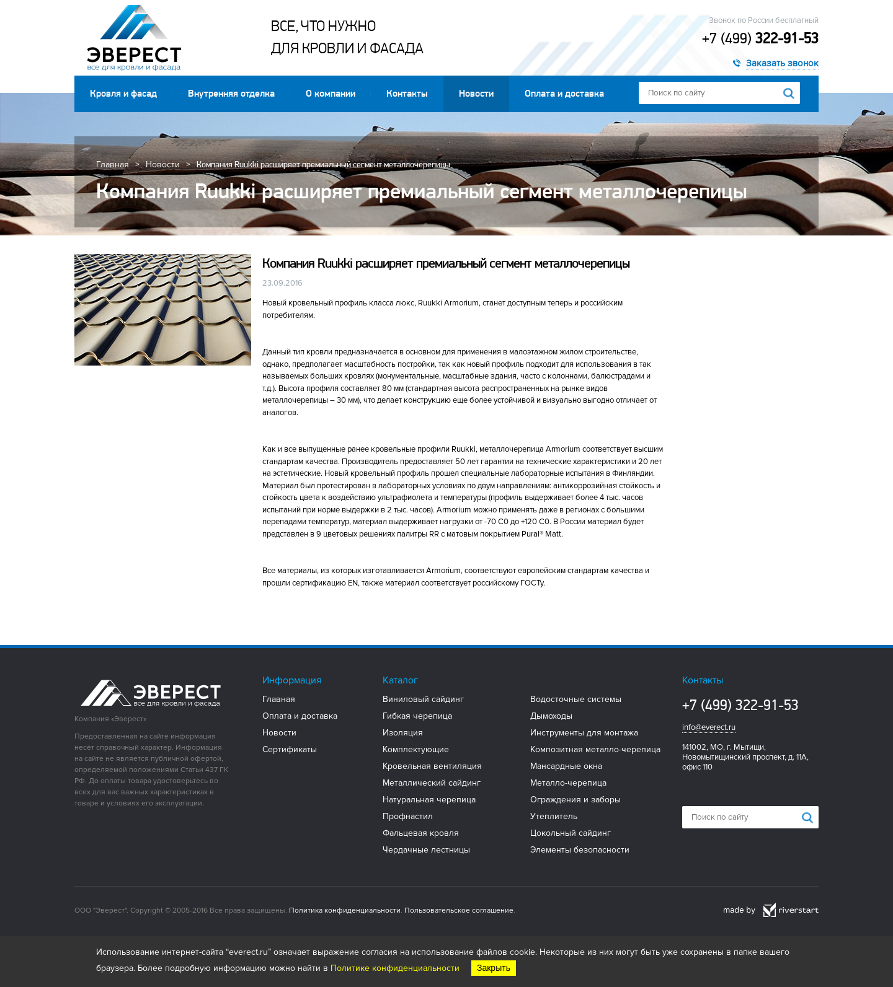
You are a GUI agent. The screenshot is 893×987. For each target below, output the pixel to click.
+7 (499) (760, 38)
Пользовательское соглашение (458, 910)
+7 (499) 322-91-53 (740, 704)
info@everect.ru (708, 727)
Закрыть (493, 968)
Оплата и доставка (564, 93)
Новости (476, 93)
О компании (330, 93)
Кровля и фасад (123, 93)
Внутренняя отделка (231, 93)
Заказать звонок (782, 63)
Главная (112, 164)
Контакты (407, 93)
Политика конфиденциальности (345, 910)
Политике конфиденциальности (395, 968)
